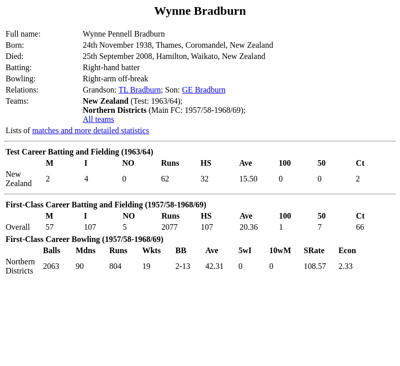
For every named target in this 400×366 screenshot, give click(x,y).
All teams (98, 119)
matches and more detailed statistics (90, 130)
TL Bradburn (139, 89)
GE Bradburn (204, 89)
